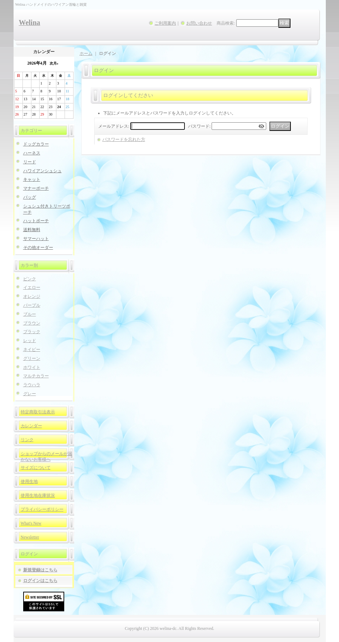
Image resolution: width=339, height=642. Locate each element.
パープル (31, 305)
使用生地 (29, 481)
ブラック (31, 331)
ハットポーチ (36, 220)
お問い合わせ (199, 23)
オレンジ (31, 296)
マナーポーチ (36, 188)
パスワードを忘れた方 (123, 139)
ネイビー (31, 349)
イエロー (31, 287)
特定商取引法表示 (38, 411)
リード (29, 161)
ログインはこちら (40, 580)
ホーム (86, 53)
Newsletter (30, 537)
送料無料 (31, 229)
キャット (31, 179)
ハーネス (31, 153)
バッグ (29, 197)
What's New (31, 523)
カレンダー (31, 425)
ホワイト (31, 367)
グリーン (31, 358)
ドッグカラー (36, 144)
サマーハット (36, 238)
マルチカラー (36, 375)
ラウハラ (31, 384)
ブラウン (31, 323)
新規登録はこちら (40, 569)
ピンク (29, 278)
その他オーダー (38, 247)
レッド (29, 340)
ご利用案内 (165, 23)
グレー (29, 393)
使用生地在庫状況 (38, 495)
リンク (27, 439)
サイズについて (36, 467)
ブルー (29, 314)
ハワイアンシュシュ (42, 170)
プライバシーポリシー (42, 509)
